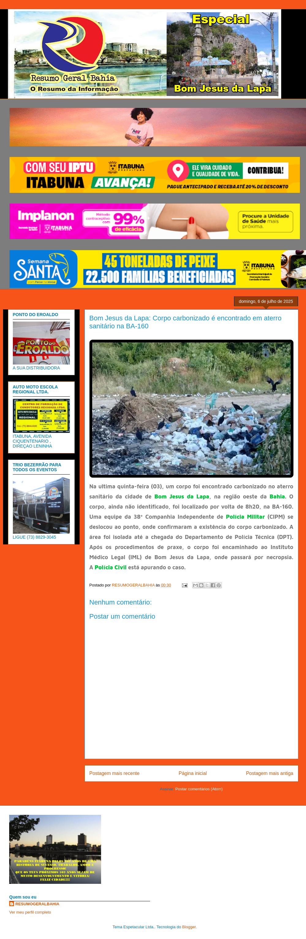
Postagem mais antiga (269, 773)
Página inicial (193, 773)
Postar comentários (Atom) (199, 789)
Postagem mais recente (114, 773)
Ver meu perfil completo (30, 912)
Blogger (189, 927)
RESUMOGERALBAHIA (37, 904)
